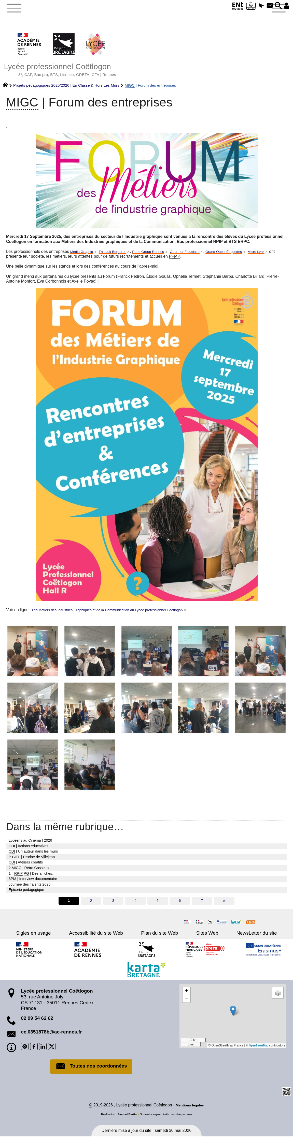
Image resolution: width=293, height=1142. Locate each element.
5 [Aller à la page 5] (158, 905)
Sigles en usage (47, 937)
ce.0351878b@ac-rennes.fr (51, 1036)
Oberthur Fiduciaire (201, 255)
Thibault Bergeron (118, 255)
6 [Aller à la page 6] (180, 905)
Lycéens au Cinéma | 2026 (30, 844)
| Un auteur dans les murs (33, 855)
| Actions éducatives (28, 849)
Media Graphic (83, 255)
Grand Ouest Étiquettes (245, 255)
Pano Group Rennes (159, 255)
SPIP (190, 1119)
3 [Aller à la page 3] (113, 905)
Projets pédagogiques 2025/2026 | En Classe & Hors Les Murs (66, 89)
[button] (255, 6)
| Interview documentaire (33, 883)
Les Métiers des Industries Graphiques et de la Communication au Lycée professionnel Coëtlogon (120, 613)
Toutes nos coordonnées (91, 1071)
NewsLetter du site (242, 937)
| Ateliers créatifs (26, 866)
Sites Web (200, 937)
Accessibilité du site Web (103, 937)
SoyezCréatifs (160, 1119)
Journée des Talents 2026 (30, 888)
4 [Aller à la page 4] (135, 905)
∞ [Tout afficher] (225, 905)
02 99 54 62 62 (37, 1022)
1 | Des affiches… (32, 876)
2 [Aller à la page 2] (90, 905)
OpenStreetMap (257, 1050)
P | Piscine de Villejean (32, 860)
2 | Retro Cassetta (29, 872)
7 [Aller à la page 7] (203, 905)
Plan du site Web (159, 937)
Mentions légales (189, 1110)
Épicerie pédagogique (26, 893)
